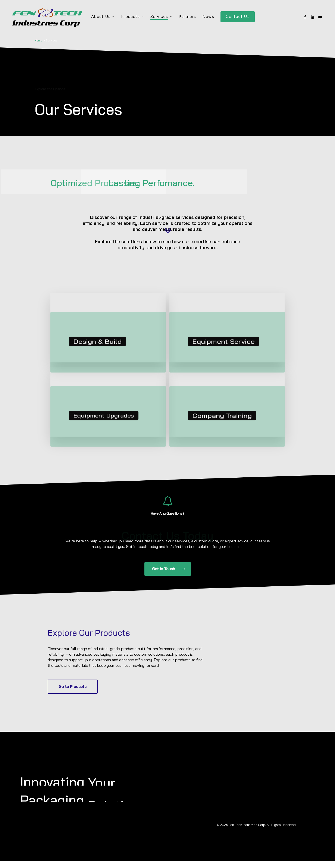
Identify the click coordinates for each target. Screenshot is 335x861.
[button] (167, 567)
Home (38, 40)
